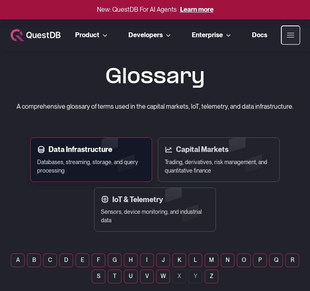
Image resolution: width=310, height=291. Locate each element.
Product (92, 35)
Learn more (197, 9)
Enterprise (212, 35)
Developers (150, 35)
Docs (259, 35)
